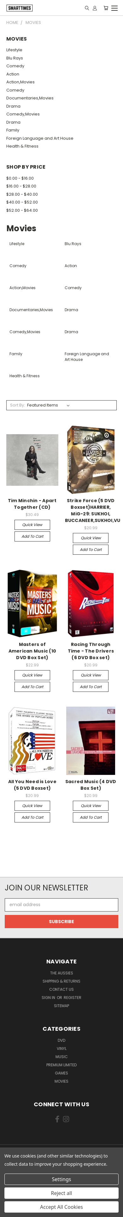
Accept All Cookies (61, 1206)
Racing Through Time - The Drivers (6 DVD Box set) (91, 651)
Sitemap (61, 1005)
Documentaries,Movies (30, 98)
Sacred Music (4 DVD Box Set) (90, 784)
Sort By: (17, 405)
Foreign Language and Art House (39, 138)
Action (12, 74)
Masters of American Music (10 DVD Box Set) (32, 651)
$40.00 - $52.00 (22, 202)
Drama (13, 106)
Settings (61, 1179)
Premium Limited (61, 1065)
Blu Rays (14, 58)
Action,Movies (20, 82)
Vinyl (62, 1048)
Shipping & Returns (61, 981)
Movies (61, 1081)
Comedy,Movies (23, 114)
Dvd (61, 1040)
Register (72, 997)
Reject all (61, 1193)
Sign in (49, 997)
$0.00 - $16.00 (20, 178)
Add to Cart (32, 536)
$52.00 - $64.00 (22, 210)
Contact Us (61, 989)
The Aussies (61, 973)
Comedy (15, 66)
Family (12, 130)
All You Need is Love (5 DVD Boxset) (32, 784)
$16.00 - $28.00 (21, 186)
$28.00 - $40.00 (22, 194)
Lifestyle (14, 50)
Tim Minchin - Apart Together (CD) (32, 503)
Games (61, 1073)
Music (62, 1056)
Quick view (32, 524)
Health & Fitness (22, 146)
